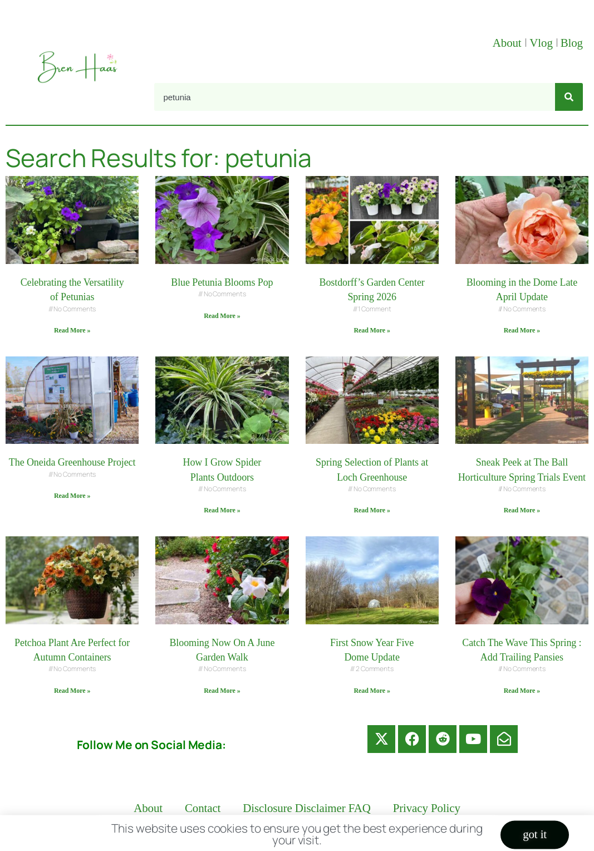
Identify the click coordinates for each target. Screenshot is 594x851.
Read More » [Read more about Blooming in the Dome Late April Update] (522, 330)
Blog (572, 43)
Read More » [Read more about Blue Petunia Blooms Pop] (222, 316)
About (508, 43)
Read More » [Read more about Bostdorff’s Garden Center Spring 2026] (372, 330)
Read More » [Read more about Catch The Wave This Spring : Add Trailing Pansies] (522, 691)
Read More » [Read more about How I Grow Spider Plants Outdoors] (222, 510)
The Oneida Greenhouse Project (72, 462)
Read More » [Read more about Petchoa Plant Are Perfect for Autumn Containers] (72, 691)
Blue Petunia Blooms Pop (222, 282)
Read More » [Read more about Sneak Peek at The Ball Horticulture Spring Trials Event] (522, 510)
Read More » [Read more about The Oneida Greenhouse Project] (72, 496)
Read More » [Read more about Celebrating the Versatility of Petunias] (72, 330)
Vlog (542, 43)
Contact (202, 808)
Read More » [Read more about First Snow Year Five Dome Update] (372, 691)
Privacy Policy (426, 808)
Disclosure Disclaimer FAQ (306, 808)
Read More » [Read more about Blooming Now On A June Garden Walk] (222, 691)
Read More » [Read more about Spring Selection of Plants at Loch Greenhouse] (372, 510)
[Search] (569, 97)
